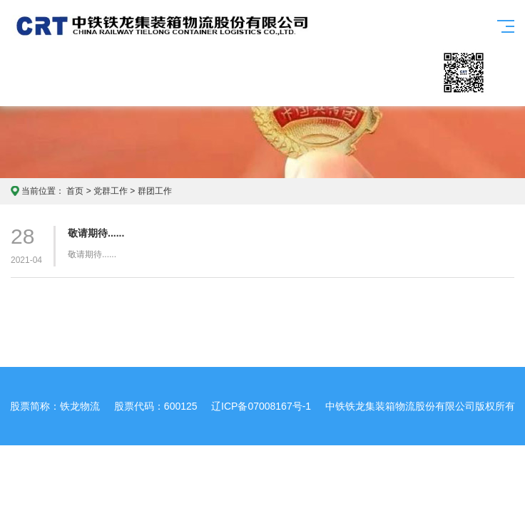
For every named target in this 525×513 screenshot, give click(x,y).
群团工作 (155, 191)
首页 (74, 191)
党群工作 (110, 191)
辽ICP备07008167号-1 (261, 406)
